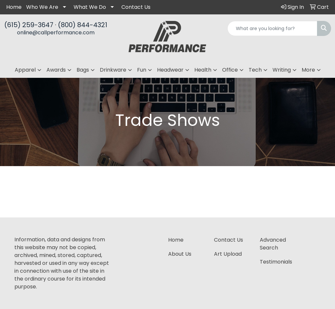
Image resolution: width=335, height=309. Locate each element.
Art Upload (228, 254)
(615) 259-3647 (28, 24)
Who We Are (42, 7)
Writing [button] (282, 70)
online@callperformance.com (56, 32)
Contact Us (135, 7)
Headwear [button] (170, 70)
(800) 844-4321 (82, 24)
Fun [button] (141, 70)
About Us (179, 254)
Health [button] (202, 70)
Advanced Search (273, 243)
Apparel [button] (25, 70)
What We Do (90, 7)
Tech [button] (255, 70)
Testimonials (276, 262)
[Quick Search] (272, 28)
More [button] (308, 70)
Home (14, 7)
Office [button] (230, 70)
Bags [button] (83, 70)
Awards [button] (56, 70)
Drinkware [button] (113, 70)
